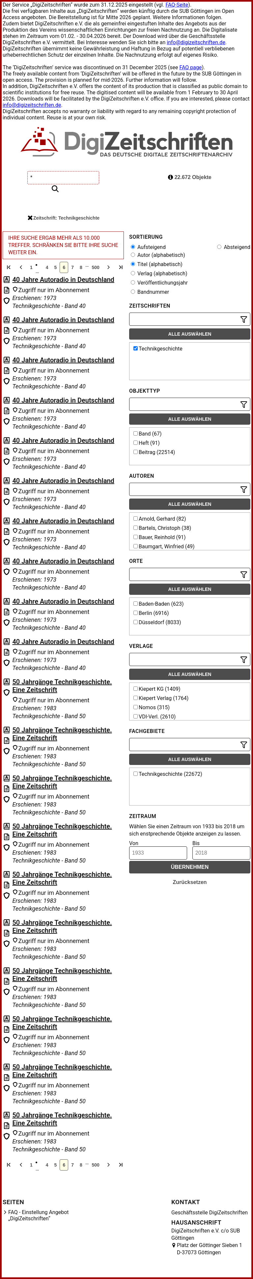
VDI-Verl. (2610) (154, 717)
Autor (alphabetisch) (158, 255)
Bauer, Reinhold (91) (159, 537)
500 (95, 267)
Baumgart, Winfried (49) (164, 546)
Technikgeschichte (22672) (167, 774)
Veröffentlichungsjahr (159, 283)
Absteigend (233, 247)
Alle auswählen (189, 334)
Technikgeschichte (158, 349)
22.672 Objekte (189, 177)
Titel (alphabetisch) (157, 264)
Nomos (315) (151, 707)
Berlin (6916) (151, 613)
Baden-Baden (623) (158, 604)
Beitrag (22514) (154, 452)
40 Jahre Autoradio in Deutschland (63, 280)
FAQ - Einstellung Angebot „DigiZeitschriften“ (38, 1215)
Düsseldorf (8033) (157, 622)
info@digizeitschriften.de (196, 42)
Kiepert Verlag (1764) (160, 698)
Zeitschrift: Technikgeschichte (63, 218)
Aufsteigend (148, 247)
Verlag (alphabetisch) (159, 273)
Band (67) (147, 434)
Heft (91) (146, 443)
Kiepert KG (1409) (157, 689)
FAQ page (190, 67)
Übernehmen (190, 867)
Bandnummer (150, 292)
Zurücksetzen (190, 882)
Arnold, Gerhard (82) (159, 519)
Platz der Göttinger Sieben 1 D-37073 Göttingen (209, 1249)
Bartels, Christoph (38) (162, 528)
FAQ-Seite (176, 5)
